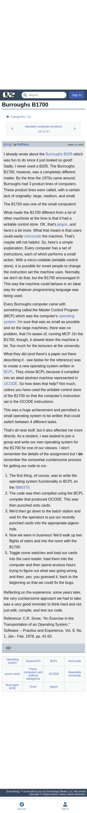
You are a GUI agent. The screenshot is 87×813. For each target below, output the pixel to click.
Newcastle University (74, 674)
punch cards (12, 674)
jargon (62, 224)
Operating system (12, 661)
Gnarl (33, 686)
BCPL (8, 372)
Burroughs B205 (59, 154)
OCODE (10, 384)
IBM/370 (22, 487)
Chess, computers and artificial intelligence (33, 673)
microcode (32, 236)
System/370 (33, 661)
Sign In (76, 95)
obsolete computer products (43, 126)
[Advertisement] (43, 44)
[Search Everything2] (44, 95)
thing (8, 144)
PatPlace (23, 144)
